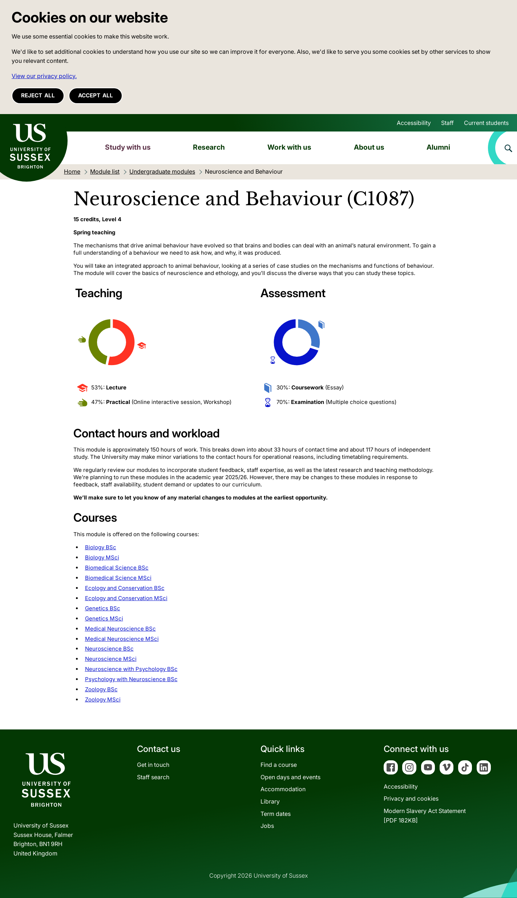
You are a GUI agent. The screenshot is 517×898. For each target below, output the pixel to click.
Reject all (38, 95)
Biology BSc (100, 547)
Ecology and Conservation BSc (125, 587)
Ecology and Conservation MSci (126, 598)
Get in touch (153, 764)
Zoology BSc (101, 689)
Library (270, 801)
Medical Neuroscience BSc (120, 628)
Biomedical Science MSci (118, 577)
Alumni (438, 147)
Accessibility (414, 122)
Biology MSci (102, 557)
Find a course (278, 764)
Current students (486, 122)
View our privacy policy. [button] (44, 76)
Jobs (267, 825)
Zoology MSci (103, 699)
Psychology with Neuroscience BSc (131, 679)
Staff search (153, 777)
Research (209, 147)
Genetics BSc (102, 608)
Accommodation (283, 789)
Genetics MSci (104, 618)
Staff (447, 122)
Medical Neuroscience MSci (122, 638)
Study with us (128, 147)
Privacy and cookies (411, 798)
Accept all (95, 95)
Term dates (275, 813)
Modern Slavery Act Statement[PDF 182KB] (425, 815)
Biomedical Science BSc (117, 567)
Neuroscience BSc (109, 648)
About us (369, 147)
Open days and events (290, 777)
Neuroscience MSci (111, 658)
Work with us (289, 147)
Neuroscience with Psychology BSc (131, 669)
